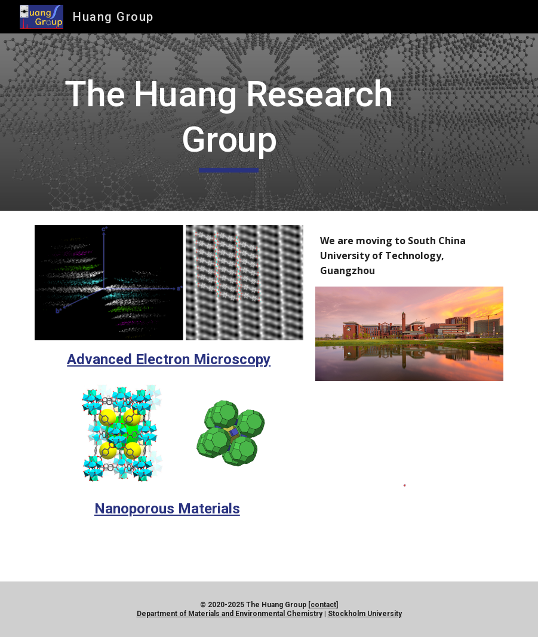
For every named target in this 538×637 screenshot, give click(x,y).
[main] (229, 122)
